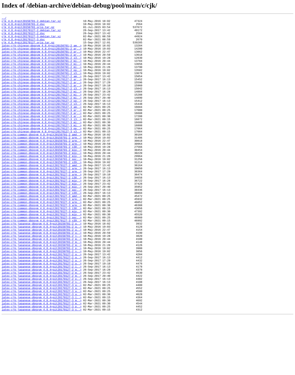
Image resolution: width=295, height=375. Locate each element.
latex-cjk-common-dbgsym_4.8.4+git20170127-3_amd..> (42, 232)
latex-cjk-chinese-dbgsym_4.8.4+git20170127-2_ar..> (42, 92)
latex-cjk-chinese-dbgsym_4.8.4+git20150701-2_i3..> (42, 66)
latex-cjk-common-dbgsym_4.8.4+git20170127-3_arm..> (42, 236)
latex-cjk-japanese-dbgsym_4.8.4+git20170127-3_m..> (42, 357)
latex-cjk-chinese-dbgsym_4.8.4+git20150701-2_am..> (42, 51)
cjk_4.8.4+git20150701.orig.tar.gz (28, 29)
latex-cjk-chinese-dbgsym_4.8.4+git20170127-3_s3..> (42, 155)
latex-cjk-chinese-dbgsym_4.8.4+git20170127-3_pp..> (42, 151)
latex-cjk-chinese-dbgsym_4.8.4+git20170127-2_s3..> (42, 121)
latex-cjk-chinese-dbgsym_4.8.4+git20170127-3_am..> (42, 125)
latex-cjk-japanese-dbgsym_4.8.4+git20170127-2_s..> (42, 335)
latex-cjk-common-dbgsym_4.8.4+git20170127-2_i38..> (42, 210)
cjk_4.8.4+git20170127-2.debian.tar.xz (31, 33)
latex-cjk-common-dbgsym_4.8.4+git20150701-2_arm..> (42, 162)
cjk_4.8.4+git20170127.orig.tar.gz (28, 48)
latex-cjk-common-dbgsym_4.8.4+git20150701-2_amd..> (42, 158)
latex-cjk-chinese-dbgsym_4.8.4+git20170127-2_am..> (42, 88)
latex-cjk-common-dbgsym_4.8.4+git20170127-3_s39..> (42, 261)
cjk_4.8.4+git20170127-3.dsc (23, 44)
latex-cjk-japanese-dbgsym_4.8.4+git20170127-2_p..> (42, 331)
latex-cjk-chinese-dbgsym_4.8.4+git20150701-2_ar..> (42, 55)
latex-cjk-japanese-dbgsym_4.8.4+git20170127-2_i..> (42, 317)
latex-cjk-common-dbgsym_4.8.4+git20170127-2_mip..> (42, 214)
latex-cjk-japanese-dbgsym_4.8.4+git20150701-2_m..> (42, 284)
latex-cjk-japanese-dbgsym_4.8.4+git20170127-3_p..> (42, 365)
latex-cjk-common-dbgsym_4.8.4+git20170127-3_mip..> (42, 250)
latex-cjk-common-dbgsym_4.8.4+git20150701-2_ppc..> (42, 188)
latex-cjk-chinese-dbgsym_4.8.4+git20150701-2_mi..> (42, 70)
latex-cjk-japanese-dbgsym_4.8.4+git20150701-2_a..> (42, 265)
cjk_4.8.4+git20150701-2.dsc (23, 26)
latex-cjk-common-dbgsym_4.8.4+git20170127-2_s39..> (42, 228)
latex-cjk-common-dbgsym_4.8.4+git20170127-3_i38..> (42, 247)
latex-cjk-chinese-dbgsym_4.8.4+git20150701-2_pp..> (42, 81)
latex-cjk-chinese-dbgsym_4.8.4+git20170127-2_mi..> (42, 107)
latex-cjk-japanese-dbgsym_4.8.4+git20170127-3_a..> (42, 339)
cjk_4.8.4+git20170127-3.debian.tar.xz (31, 40)
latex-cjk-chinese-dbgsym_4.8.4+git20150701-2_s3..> (42, 85)
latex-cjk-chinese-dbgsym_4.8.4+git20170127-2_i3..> (42, 103)
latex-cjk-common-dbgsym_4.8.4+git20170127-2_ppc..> (42, 225)
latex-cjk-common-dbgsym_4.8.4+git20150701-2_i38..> (42, 173)
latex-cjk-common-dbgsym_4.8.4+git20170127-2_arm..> (42, 199)
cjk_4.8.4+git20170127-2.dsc (23, 37)
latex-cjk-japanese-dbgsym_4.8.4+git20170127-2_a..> (42, 302)
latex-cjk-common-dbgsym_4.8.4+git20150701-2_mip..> (42, 177)
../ (4, 18)
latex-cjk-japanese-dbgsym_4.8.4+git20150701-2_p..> (42, 295)
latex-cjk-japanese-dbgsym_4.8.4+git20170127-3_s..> (42, 368)
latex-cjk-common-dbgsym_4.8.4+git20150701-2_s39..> (42, 191)
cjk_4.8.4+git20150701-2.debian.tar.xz (31, 22)
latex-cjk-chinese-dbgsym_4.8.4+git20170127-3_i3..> (42, 140)
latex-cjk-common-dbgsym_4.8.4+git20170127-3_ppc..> (42, 258)
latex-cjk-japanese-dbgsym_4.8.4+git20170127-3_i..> (42, 354)
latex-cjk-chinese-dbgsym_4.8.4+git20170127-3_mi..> (42, 144)
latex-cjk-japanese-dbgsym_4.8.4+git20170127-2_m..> (42, 320)
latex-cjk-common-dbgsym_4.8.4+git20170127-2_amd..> (42, 195)
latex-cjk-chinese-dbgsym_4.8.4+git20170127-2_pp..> (42, 118)
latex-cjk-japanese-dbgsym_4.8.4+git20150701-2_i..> (42, 280)
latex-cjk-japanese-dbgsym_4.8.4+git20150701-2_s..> (42, 298)
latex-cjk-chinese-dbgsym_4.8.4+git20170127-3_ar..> (42, 129)
